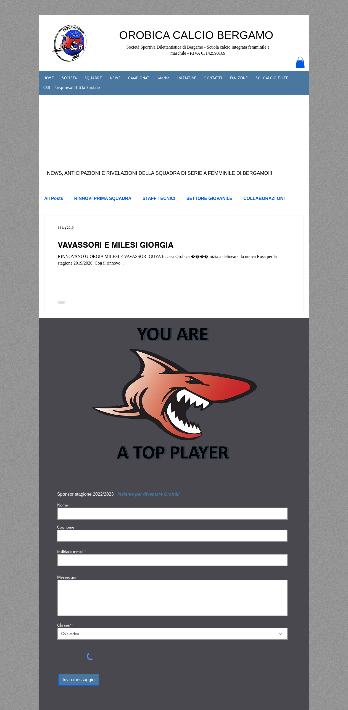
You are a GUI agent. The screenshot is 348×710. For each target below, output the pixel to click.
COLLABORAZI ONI (263, 198)
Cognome (65, 527)
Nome (62, 505)
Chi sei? (63, 625)
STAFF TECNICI (159, 198)
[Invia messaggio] (78, 680)
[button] (300, 62)
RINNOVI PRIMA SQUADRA (102, 198)
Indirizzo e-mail (70, 551)
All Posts (53, 198)
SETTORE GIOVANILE (209, 198)
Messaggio (66, 577)
